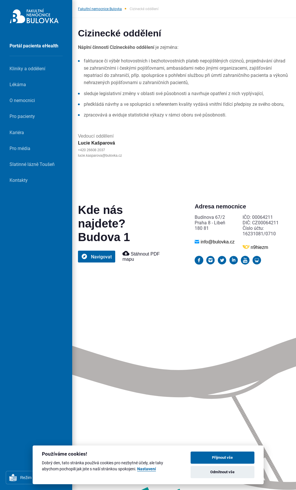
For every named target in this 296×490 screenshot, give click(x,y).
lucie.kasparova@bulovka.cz (100, 156)
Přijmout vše (222, 457)
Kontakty (19, 180)
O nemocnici (22, 100)
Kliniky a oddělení (27, 68)
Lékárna (18, 84)
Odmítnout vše (222, 471)
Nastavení (146, 469)
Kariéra (17, 132)
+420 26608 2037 (91, 150)
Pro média (20, 148)
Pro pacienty (22, 116)
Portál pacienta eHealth (34, 45)
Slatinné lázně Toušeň (32, 164)
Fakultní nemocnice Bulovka (100, 8)
